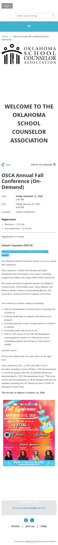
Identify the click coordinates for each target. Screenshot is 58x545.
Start (4, 196)
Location (6, 211)
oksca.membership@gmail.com (29, 507)
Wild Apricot (31, 541)
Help (44, 526)
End (4, 204)
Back (8, 164)
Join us (30, 526)
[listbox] (43, 165)
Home (5, 36)
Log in (7, 5)
